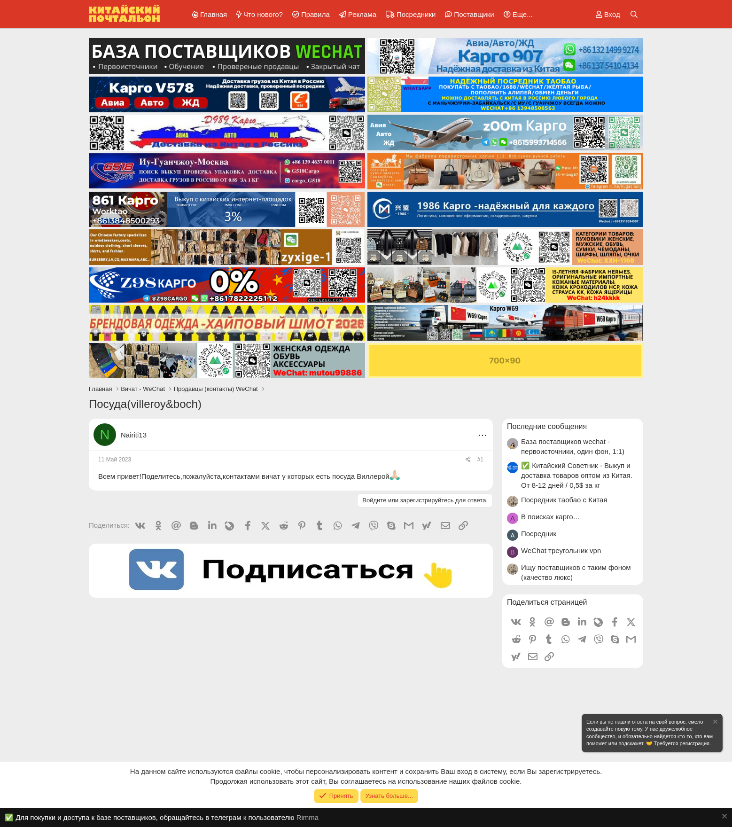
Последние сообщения (547, 426)
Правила (315, 14)
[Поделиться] (468, 459)
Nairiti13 (134, 435)
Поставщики (474, 14)
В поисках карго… (550, 517)
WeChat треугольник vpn (561, 550)
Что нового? (263, 14)
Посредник (538, 534)
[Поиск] (634, 14)
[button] (516, 14)
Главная (213, 14)
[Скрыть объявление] (714, 722)
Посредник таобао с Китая (564, 500)
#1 (480, 459)
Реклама (362, 14)
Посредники (416, 14)
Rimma (307, 817)
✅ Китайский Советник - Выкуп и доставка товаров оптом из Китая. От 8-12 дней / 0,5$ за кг (576, 475)
